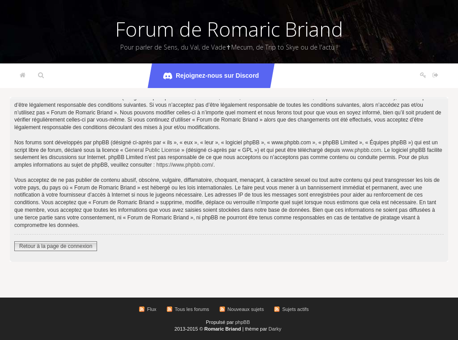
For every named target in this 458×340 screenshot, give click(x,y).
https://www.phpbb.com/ (185, 165)
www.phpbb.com (361, 150)
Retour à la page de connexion (55, 246)
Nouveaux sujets (246, 309)
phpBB (242, 322)
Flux (152, 309)
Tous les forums (192, 309)
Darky (274, 329)
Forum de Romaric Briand (229, 29)
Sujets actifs (295, 309)
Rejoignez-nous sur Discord (211, 75)
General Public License (152, 150)
